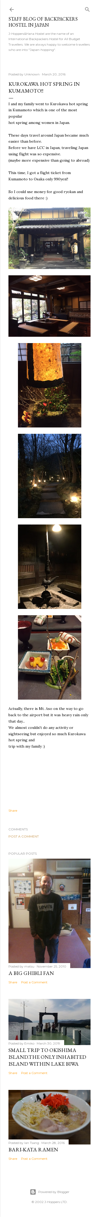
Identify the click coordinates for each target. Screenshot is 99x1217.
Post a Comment (23, 836)
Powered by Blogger (49, 1192)
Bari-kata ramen (33, 1149)
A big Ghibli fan (31, 973)
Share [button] (12, 810)
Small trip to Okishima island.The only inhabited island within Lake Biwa (47, 1057)
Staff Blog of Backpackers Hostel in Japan (43, 22)
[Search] (87, 8)
